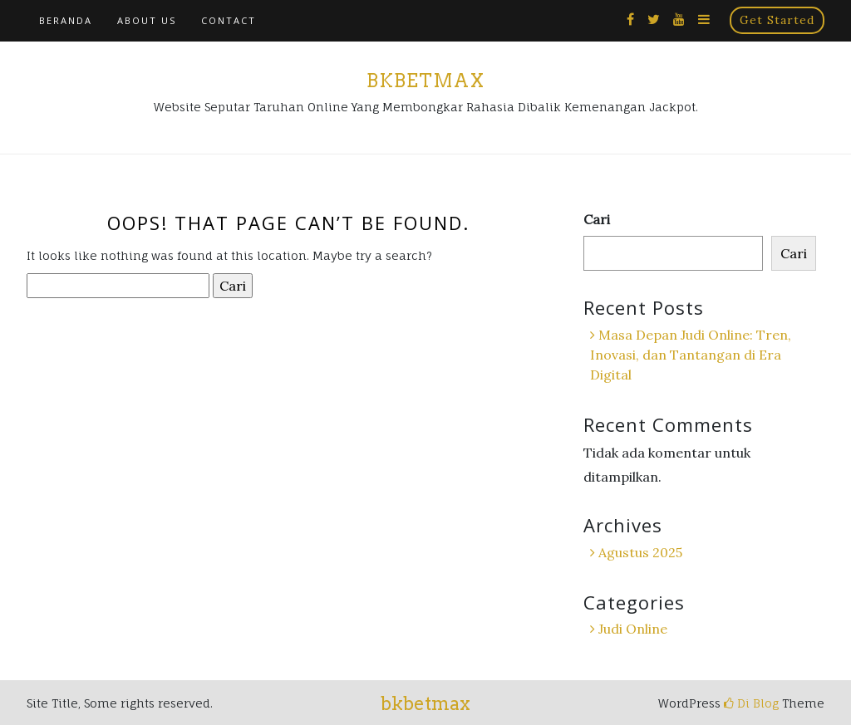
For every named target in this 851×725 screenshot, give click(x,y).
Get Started (777, 19)
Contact (228, 20)
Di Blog (751, 703)
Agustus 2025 (640, 552)
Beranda (65, 20)
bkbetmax (425, 80)
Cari (596, 219)
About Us (146, 20)
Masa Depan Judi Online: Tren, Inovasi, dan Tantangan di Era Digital (690, 354)
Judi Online (632, 628)
